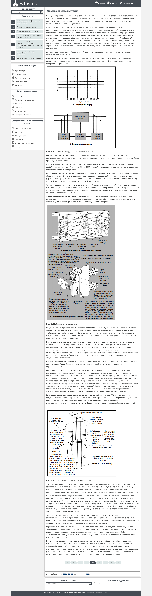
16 (112, 562)
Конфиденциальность (102, 592)
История (18, 132)
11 (80, 562)
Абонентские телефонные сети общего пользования (29, 22)
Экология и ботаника (23, 115)
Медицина (19, 107)
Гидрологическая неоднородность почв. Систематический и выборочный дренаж (29, 44)
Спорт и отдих (20, 139)
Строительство (21, 82)
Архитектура (20, 71)
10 (74, 562)
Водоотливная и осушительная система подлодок (29, 36)
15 (106, 562)
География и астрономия (24, 100)
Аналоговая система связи (27, 27)
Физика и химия (21, 111)
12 (87, 562)
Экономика (19, 147)
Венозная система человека (27, 31)
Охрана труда (20, 74)
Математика (20, 104)
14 (99, 562)
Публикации (128, 3)
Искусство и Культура (23, 128)
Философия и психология (25, 143)
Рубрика (113, 3)
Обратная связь (91, 592)
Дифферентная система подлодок (26, 53)
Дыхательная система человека (29, 58)
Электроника (20, 85)
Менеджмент (20, 136)
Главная (101, 3)
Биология (18, 96)
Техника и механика (22, 78)
